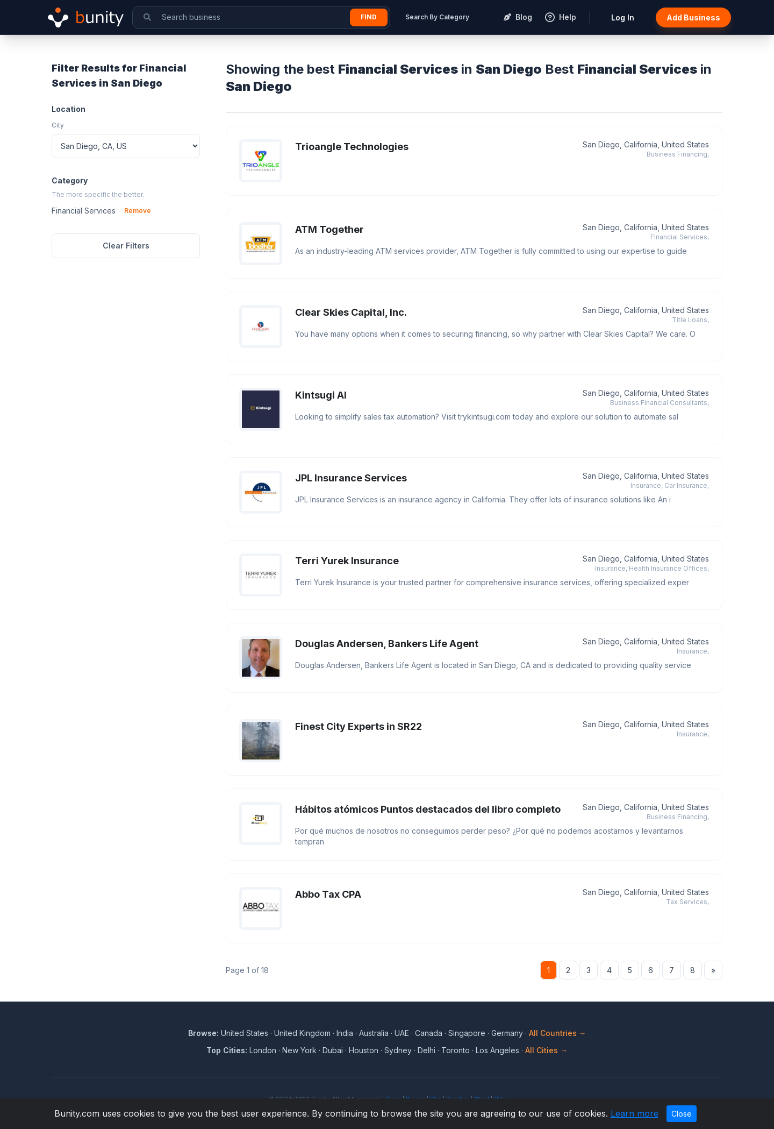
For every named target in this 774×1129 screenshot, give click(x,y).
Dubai (332, 1050)
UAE (402, 1033)
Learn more (634, 1113)
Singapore (466, 1033)
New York (299, 1050)
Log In (622, 17)
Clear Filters (126, 245)
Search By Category (437, 17)
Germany (507, 1033)
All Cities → (546, 1050)
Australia (374, 1033)
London (262, 1050)
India (344, 1033)
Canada (428, 1033)
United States (244, 1033)
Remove (137, 211)
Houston (363, 1050)
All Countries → (557, 1033)
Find (369, 17)
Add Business (693, 17)
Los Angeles (497, 1050)
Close (681, 1113)
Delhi (426, 1050)
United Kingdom (302, 1033)
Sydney (398, 1050)
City (58, 125)
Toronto (455, 1050)
